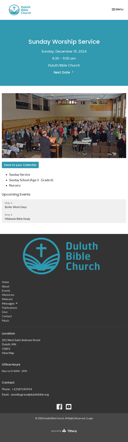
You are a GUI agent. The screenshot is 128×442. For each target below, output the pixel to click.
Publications (9, 307)
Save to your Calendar (20, 165)
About (5, 286)
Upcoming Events (16, 194)
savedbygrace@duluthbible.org (30, 394)
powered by (64, 430)
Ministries (8, 294)
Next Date (64, 72)
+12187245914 (22, 389)
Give (5, 312)
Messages (10, 303)
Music (5, 320)
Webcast (7, 299)
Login (90, 418)
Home (5, 282)
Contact (7, 316)
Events (6, 290)
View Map (8, 353)
